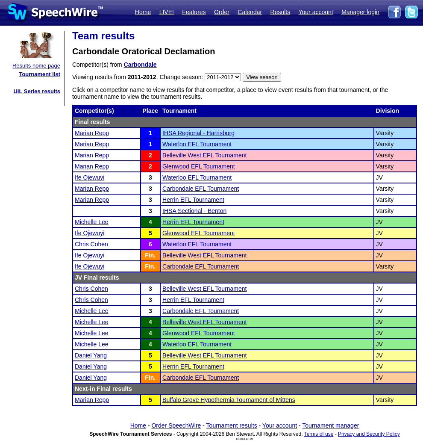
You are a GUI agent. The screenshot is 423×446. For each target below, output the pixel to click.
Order (221, 12)
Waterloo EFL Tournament (197, 144)
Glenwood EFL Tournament (198, 166)
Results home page (36, 65)
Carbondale (140, 64)
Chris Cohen (91, 244)
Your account (315, 12)
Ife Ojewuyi (89, 177)
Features (194, 12)
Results (280, 12)
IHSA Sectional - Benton (194, 210)
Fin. (150, 255)
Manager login (360, 12)
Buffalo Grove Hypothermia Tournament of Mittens (228, 399)
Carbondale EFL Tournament (200, 188)
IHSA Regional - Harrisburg (198, 133)
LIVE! (166, 12)
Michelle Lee (92, 222)
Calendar (250, 12)
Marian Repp (92, 133)
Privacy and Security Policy (369, 434)
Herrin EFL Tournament (193, 199)
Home (143, 12)
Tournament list (39, 74)
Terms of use (319, 434)
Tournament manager (330, 425)
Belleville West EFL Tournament (204, 155)
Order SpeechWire (176, 425)
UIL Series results (36, 91)
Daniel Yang (91, 355)
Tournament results (231, 425)
